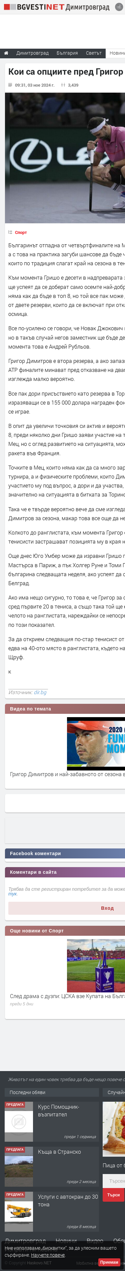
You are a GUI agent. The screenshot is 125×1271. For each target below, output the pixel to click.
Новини (66, 1241)
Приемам (109, 1262)
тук (12, 893)
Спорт (21, 232)
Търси (113, 1195)
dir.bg (40, 692)
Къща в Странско (59, 1151)
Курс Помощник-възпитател (58, 1110)
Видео (95, 1241)
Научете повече (48, 1255)
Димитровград (25, 1241)
